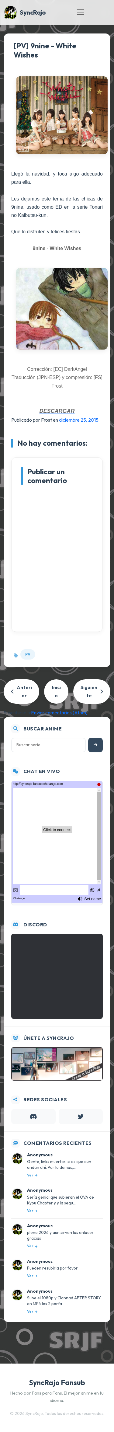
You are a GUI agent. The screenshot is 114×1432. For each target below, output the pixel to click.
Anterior (21, 691)
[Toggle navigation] (80, 12)
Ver (32, 1175)
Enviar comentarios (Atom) (59, 712)
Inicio (56, 691)
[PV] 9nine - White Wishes (45, 50)
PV (27, 654)
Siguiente (92, 691)
